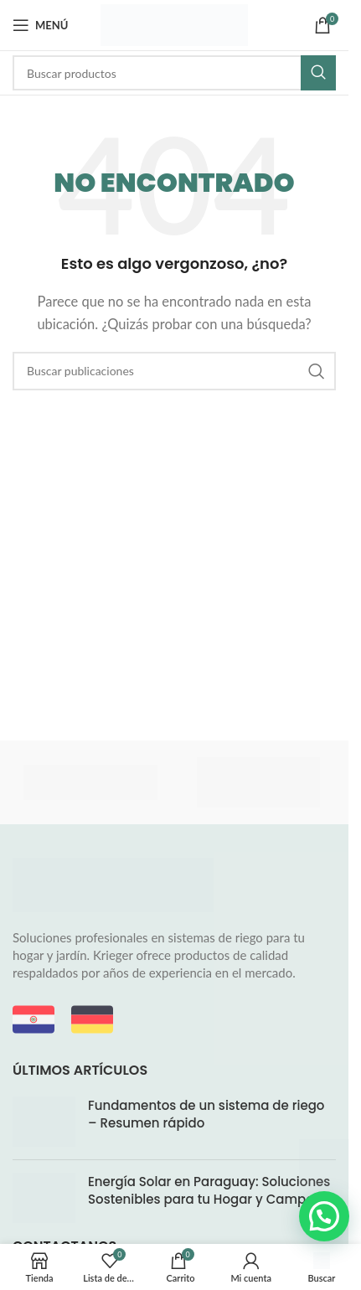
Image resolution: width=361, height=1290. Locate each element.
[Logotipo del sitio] (174, 23)
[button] (324, 1216)
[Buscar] (174, 72)
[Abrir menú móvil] (40, 25)
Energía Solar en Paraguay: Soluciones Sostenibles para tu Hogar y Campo (209, 1190)
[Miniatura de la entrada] (44, 1121)
